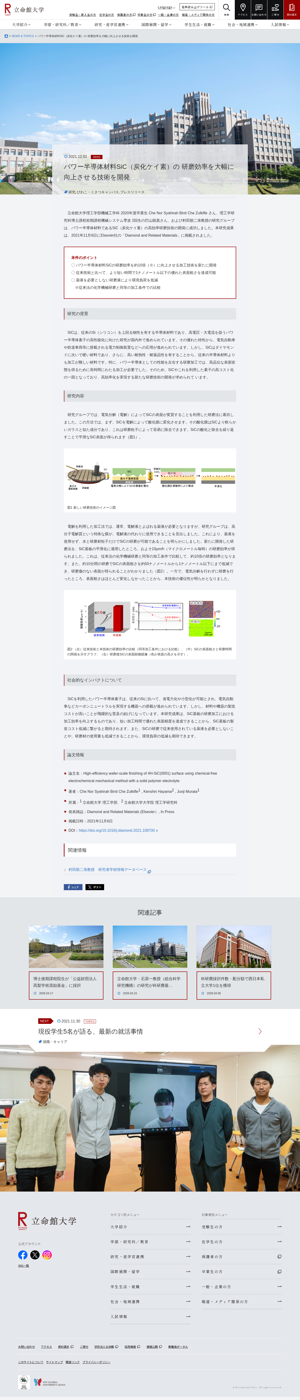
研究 (72, 192)
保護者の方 (124, 15)
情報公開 (152, 1350)
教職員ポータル (178, 1350)
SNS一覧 (23, 1266)
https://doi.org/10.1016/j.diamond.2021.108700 (119, 830)
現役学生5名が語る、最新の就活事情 (92, 1031)
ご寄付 (84, 1350)
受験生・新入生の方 (82, 15)
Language (165, 7)
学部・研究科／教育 (61, 24)
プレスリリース (136, 192)
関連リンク (73, 1365)
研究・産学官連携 (110, 24)
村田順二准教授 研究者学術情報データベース (109, 870)
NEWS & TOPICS (23, 36)
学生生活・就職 (197, 24)
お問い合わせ (26, 1350)
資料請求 (63, 1350)
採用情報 (130, 1350)
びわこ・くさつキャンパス (99, 192)
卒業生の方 (145, 15)
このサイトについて (30, 1365)
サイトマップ (54, 1365)
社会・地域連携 (241, 24)
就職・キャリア (56, 1042)
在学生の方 (106, 15)
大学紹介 (19, 24)
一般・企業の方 (168, 15)
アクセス (46, 1350)
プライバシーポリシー (96, 1365)
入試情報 (278, 24)
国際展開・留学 (154, 24)
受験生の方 (212, 1227)
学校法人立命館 (104, 1350)
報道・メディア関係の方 (198, 15)
